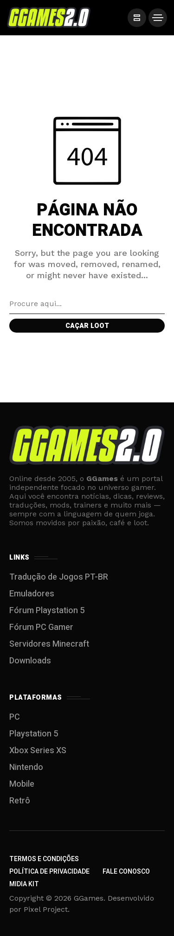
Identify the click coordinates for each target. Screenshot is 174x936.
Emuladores (31, 594)
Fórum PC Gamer (41, 627)
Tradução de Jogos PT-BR (58, 577)
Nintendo (26, 767)
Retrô (19, 801)
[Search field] (87, 304)
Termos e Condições (44, 859)
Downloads (30, 661)
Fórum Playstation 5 (46, 610)
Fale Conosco (126, 871)
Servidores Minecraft (49, 644)
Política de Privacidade (49, 871)
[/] (137, 17)
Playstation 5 (33, 734)
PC (14, 717)
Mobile (21, 784)
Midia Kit (24, 884)
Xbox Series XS (37, 750)
